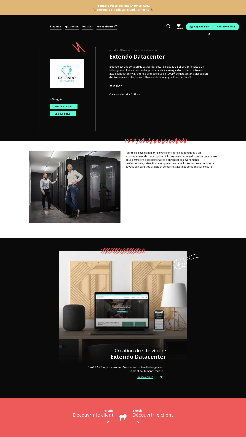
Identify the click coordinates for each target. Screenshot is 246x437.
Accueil (113, 50)
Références (124, 50)
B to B (135, 50)
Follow (178, 27)
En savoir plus (62, 113)
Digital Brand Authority (132, 9)
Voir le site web (63, 106)
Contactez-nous (226, 26)
